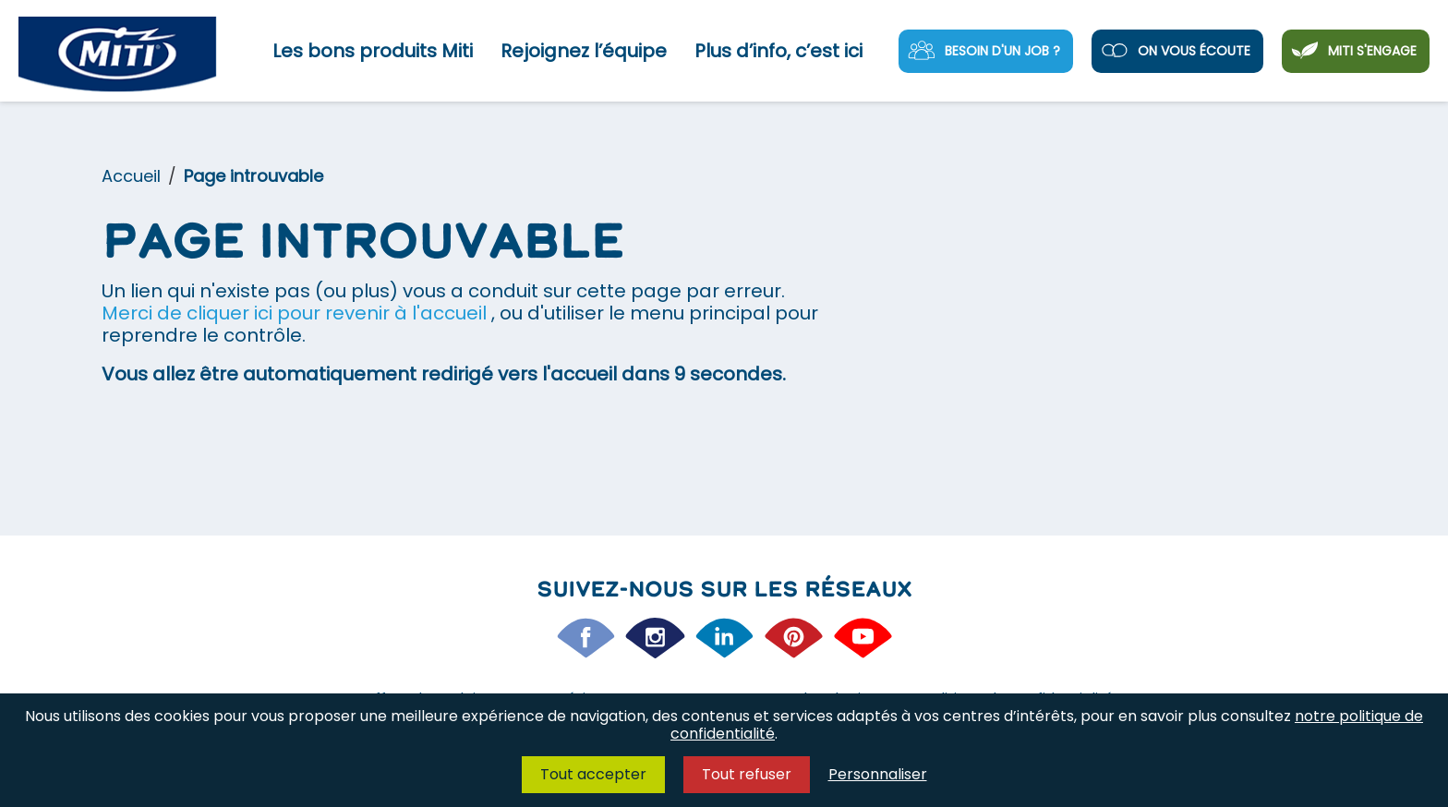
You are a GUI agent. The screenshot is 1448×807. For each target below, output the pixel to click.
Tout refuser (746, 774)
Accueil (131, 175)
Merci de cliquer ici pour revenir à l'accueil (296, 313)
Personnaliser (877, 774)
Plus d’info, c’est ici (778, 51)
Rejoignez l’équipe (584, 51)
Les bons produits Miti (372, 51)
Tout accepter (593, 774)
